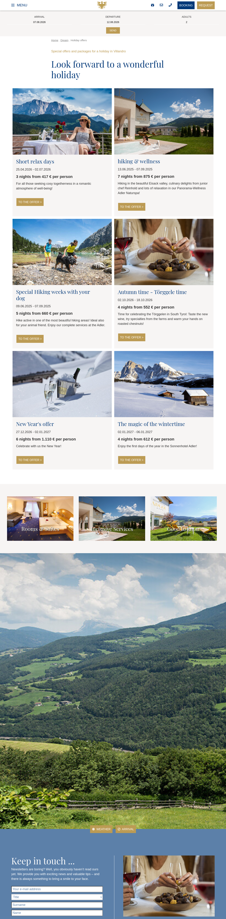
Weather (100, 830)
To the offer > (31, 202)
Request (205, 5)
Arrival (127, 830)
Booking (182, 5)
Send (113, 30)
